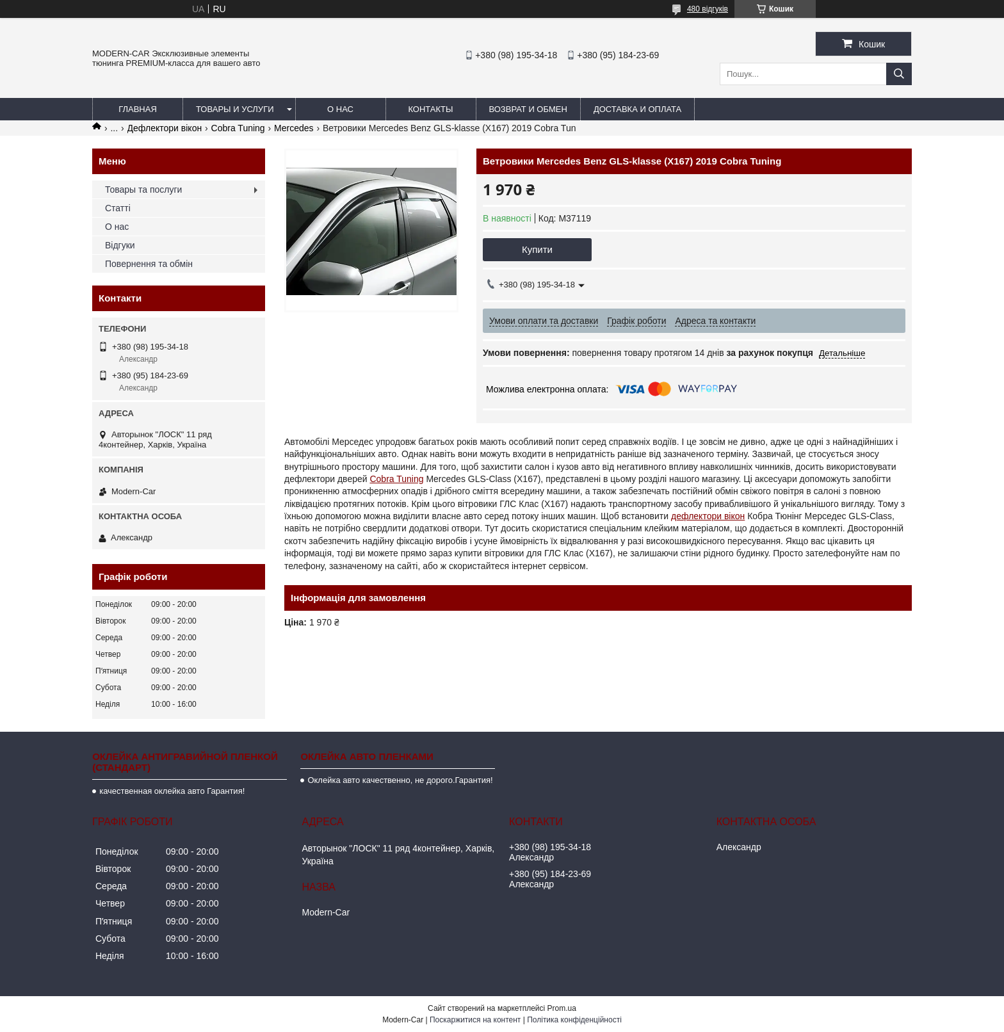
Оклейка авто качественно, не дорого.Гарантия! (399, 780)
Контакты (430, 109)
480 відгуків (707, 8)
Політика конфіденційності (574, 1019)
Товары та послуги (143, 189)
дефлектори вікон (708, 516)
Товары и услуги (235, 109)
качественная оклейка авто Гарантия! (172, 791)
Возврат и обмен (528, 109)
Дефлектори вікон (164, 128)
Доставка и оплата (637, 109)
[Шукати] (899, 74)
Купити (537, 249)
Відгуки (120, 245)
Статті (118, 208)
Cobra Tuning (238, 128)
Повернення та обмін (149, 264)
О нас (340, 109)
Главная (137, 109)
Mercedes (293, 128)
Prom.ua (561, 1008)
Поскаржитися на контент (475, 1019)
